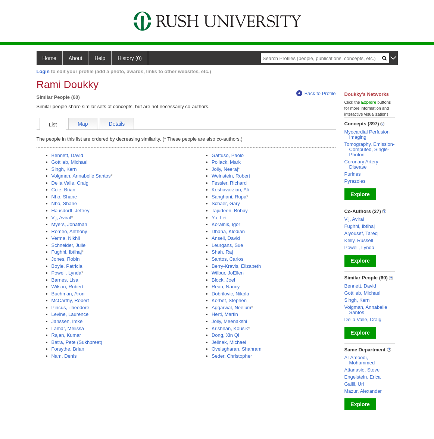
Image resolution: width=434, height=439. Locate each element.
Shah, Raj (222, 252)
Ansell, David (226, 238)
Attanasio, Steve (362, 370)
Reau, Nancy (226, 286)
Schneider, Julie (68, 245)
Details (117, 124)
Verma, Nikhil (65, 238)
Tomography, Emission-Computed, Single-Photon (369, 149)
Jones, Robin (65, 259)
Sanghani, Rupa (229, 197)
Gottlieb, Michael (69, 162)
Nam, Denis (64, 356)
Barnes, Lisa (64, 280)
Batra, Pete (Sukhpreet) (77, 342)
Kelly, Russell (358, 240)
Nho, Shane (64, 197)
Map (83, 124)
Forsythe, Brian (67, 349)
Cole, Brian (63, 189)
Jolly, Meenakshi (229, 321)
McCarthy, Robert (70, 300)
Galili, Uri (354, 384)
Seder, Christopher (232, 356)
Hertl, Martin (225, 314)
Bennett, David (67, 155)
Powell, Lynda (66, 273)
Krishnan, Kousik (230, 328)
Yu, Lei (219, 217)
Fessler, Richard (229, 183)
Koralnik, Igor (226, 224)
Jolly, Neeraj (225, 169)
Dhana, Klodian (228, 231)
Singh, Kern (64, 169)
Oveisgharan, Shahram (237, 349)
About (75, 58)
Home (49, 58)
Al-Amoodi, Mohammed (359, 360)
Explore (359, 194)
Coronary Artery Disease (361, 164)
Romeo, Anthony (69, 231)
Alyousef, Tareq (361, 233)
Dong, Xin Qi (225, 335)
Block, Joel (223, 280)
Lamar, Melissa (67, 328)
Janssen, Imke (67, 321)
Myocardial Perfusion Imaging (367, 134)
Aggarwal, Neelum (231, 307)
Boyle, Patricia (66, 266)
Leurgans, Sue (227, 245)
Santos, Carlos (227, 259)
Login (43, 71)
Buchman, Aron (68, 294)
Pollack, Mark (226, 162)
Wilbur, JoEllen (228, 273)
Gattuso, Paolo (228, 155)
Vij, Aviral (61, 217)
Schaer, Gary (226, 203)
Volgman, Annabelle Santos (81, 176)
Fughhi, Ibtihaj (66, 252)
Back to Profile (316, 93)
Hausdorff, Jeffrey (70, 210)
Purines (352, 174)
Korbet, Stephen (229, 300)
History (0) (130, 58)
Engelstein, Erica (362, 377)
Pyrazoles (355, 181)
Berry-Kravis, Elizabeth (236, 266)
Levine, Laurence (70, 314)
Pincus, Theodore (70, 307)
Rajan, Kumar (66, 335)
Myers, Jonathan (69, 224)
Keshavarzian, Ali (230, 189)
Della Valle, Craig (69, 183)
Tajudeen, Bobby (230, 210)
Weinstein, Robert (231, 176)
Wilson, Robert (67, 286)
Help (99, 58)
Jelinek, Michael (229, 342)
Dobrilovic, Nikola (230, 294)
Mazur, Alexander (363, 391)
